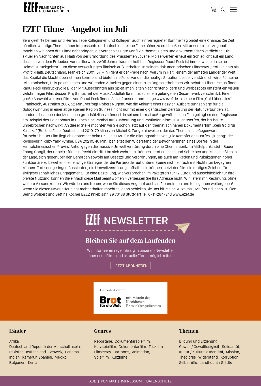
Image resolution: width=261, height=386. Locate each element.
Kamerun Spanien (37, 357)
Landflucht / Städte (216, 362)
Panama (72, 352)
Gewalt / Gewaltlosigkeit (199, 346)
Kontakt (108, 381)
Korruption (229, 357)
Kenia (32, 362)
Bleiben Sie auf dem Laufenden (130, 241)
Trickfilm (156, 346)
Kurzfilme (119, 357)
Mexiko (61, 357)
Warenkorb (213, 9)
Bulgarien (17, 362)
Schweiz (55, 352)
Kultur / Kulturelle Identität (201, 352)
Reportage (103, 341)
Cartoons (121, 352)
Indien (14, 357)
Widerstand (208, 357)
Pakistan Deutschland (27, 352)
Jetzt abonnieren (130, 266)
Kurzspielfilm (105, 346)
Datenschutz (159, 381)
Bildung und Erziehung (198, 341)
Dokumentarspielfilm (132, 341)
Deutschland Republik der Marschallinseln (44, 346)
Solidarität (230, 346)
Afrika (14, 341)
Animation (140, 352)
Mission (232, 352)
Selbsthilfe (188, 362)
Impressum (131, 381)
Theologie (187, 357)
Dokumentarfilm (132, 346)
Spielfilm (101, 357)
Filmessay (102, 352)
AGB (92, 381)
